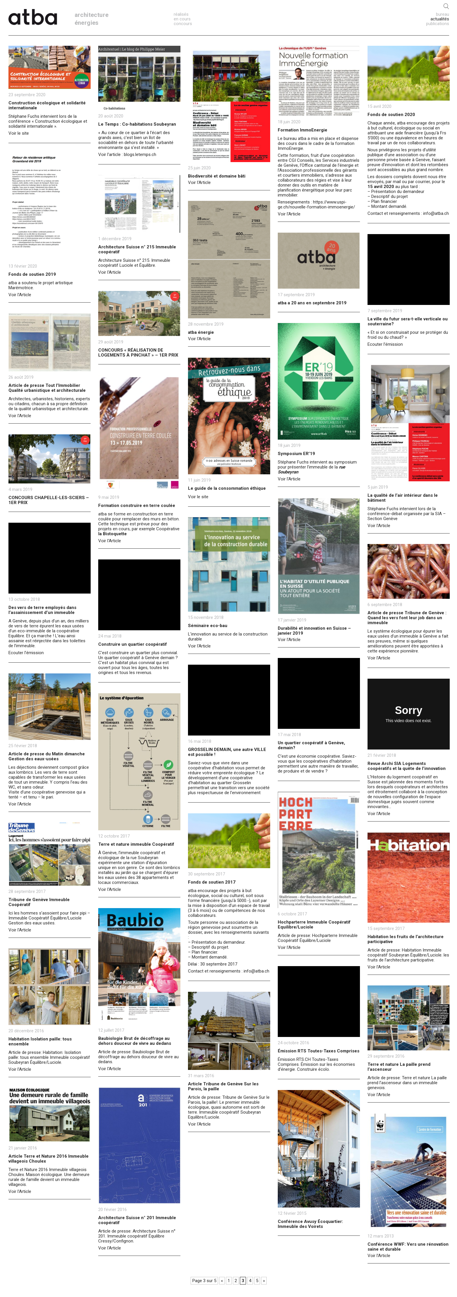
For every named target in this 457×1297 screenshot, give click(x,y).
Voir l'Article (199, 182)
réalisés (181, 14)
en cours (182, 19)
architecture (92, 14)
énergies (87, 22)
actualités (439, 19)
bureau (442, 14)
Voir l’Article (379, 658)
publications (437, 23)
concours (183, 23)
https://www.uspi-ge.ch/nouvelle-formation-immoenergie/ (316, 204)
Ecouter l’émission (385, 344)
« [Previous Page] (222, 1280)
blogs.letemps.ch (140, 154)
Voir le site (18, 133)
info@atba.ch (436, 213)
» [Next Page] (264, 1280)
